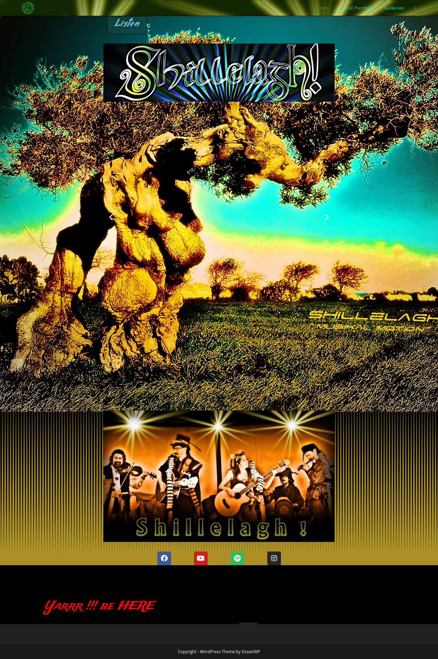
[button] (111, 217)
